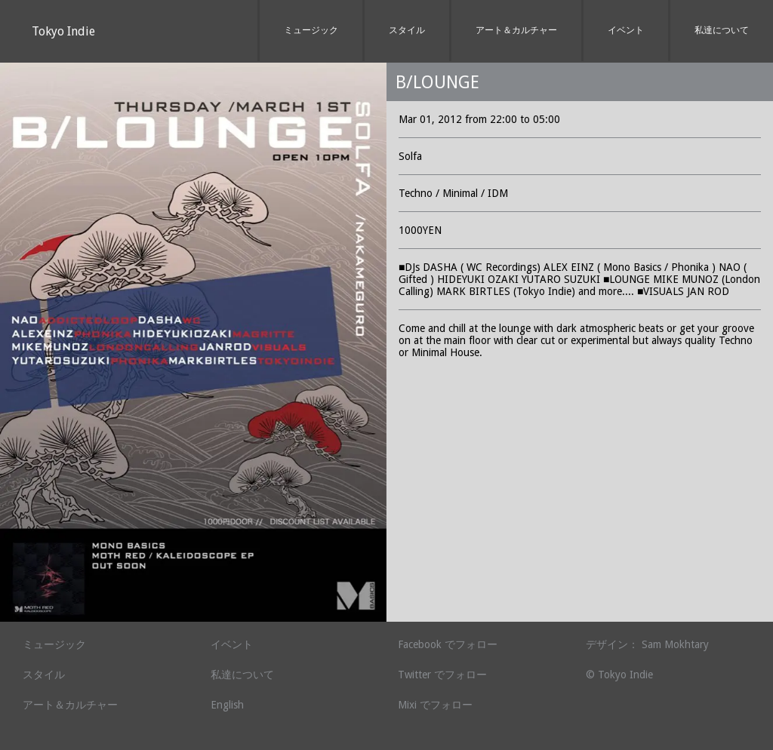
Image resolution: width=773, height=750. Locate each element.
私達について (721, 30)
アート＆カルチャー (516, 30)
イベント (626, 30)
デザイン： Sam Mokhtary (647, 644)
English (227, 705)
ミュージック (311, 30)
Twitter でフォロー (442, 675)
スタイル (407, 30)
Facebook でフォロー (447, 644)
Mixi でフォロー (435, 705)
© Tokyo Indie (619, 675)
